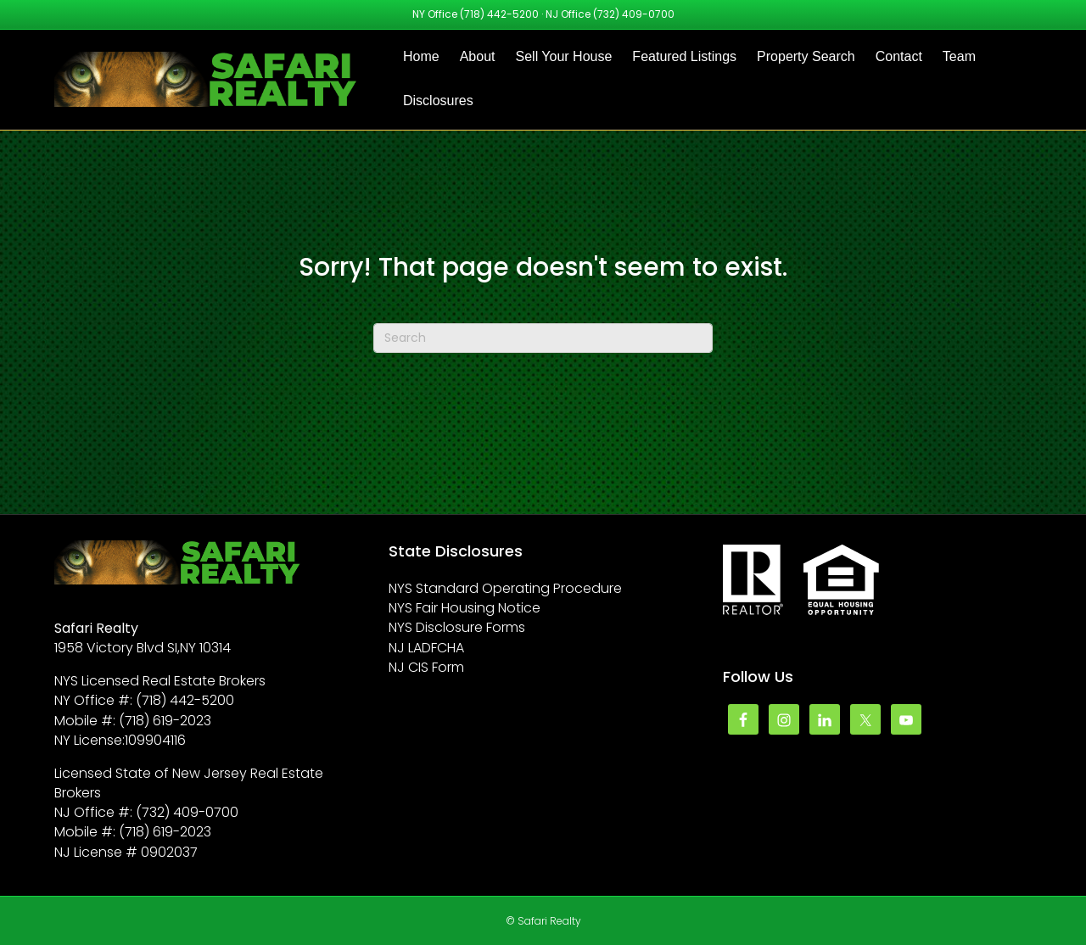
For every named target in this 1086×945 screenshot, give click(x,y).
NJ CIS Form (426, 667)
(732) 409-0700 (634, 14)
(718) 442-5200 (499, 14)
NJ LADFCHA (426, 647)
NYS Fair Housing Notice (464, 608)
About (477, 56)
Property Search (806, 56)
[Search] (543, 338)
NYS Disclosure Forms (457, 627)
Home (421, 56)
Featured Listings (684, 56)
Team (959, 56)
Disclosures (438, 100)
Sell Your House (564, 56)
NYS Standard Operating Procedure (505, 588)
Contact (899, 56)
